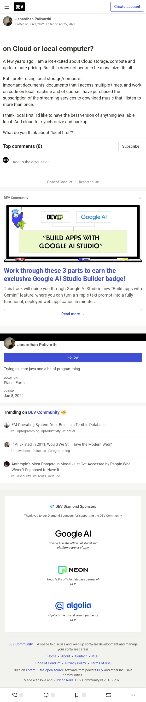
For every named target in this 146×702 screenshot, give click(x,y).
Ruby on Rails (63, 680)
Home (52, 656)
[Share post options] (133, 695)
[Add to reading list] (80, 695)
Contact (81, 656)
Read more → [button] (73, 314)
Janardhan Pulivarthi (33, 19)
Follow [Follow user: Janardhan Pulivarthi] (73, 357)
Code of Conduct (59, 182)
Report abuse (89, 182)
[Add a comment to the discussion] (77, 165)
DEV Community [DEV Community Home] (20, 644)
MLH (95, 656)
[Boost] (108, 695)
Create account (127, 6)
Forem (30, 670)
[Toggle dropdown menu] (139, 198)
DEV (100, 670)
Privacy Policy (75, 663)
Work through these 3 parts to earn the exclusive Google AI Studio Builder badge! (64, 275)
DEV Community (43, 412)
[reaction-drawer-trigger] (17, 695)
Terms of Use (101, 663)
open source (54, 670)
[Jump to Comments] (49, 695)
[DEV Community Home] (19, 7)
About (65, 656)
